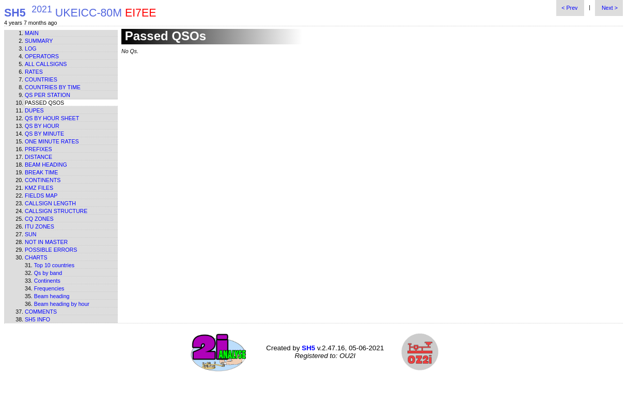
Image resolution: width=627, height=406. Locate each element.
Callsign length (50, 203)
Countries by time (53, 87)
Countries (41, 79)
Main (32, 33)
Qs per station (47, 95)
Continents (42, 180)
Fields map (41, 195)
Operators (42, 56)
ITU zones (39, 226)
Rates (34, 72)
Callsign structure (56, 211)
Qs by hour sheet (52, 118)
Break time (41, 172)
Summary (39, 41)
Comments (41, 311)
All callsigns (46, 64)
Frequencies (49, 288)
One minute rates (52, 141)
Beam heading (46, 164)
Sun (31, 234)
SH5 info (37, 319)
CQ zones (39, 219)
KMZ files (39, 188)
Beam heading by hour (61, 304)
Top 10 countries (54, 265)
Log (31, 48)
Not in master (46, 242)
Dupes (34, 110)
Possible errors (51, 250)
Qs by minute (44, 134)
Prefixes (38, 149)
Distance (38, 157)
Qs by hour (42, 126)
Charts (36, 257)
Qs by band (48, 273)
